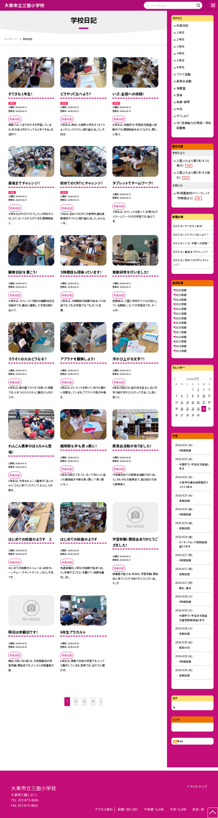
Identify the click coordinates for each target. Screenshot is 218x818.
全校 (179, 109)
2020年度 (181, 318)
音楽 (179, 95)
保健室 (180, 88)
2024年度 (181, 300)
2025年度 (181, 295)
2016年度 (181, 337)
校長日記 (182, 25)
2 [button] (76, 701)
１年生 (180, 32)
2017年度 (181, 332)
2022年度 (181, 309)
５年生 (180, 60)
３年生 (180, 46)
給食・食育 (183, 101)
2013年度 (181, 351)
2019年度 (181, 323)
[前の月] (174, 378)
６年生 (180, 67)
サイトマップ (198, 786)
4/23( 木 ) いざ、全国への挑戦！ (191, 243)
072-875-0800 (28, 800)
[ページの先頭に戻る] (213, 813)
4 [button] (93, 701)
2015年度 (181, 341)
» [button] (101, 701)
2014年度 (181, 346)
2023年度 (181, 304)
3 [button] (84, 701)
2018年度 (181, 327)
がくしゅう (182, 115)
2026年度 (181, 290)
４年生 (180, 53)
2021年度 (181, 313)
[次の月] (210, 378)
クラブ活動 (183, 74)
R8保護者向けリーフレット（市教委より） (193, 195)
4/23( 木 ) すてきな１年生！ (188, 226)
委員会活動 (183, 81)
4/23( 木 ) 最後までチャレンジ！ (190, 251)
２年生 (180, 39)
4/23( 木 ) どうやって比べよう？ (191, 234)
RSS (180, 741)
